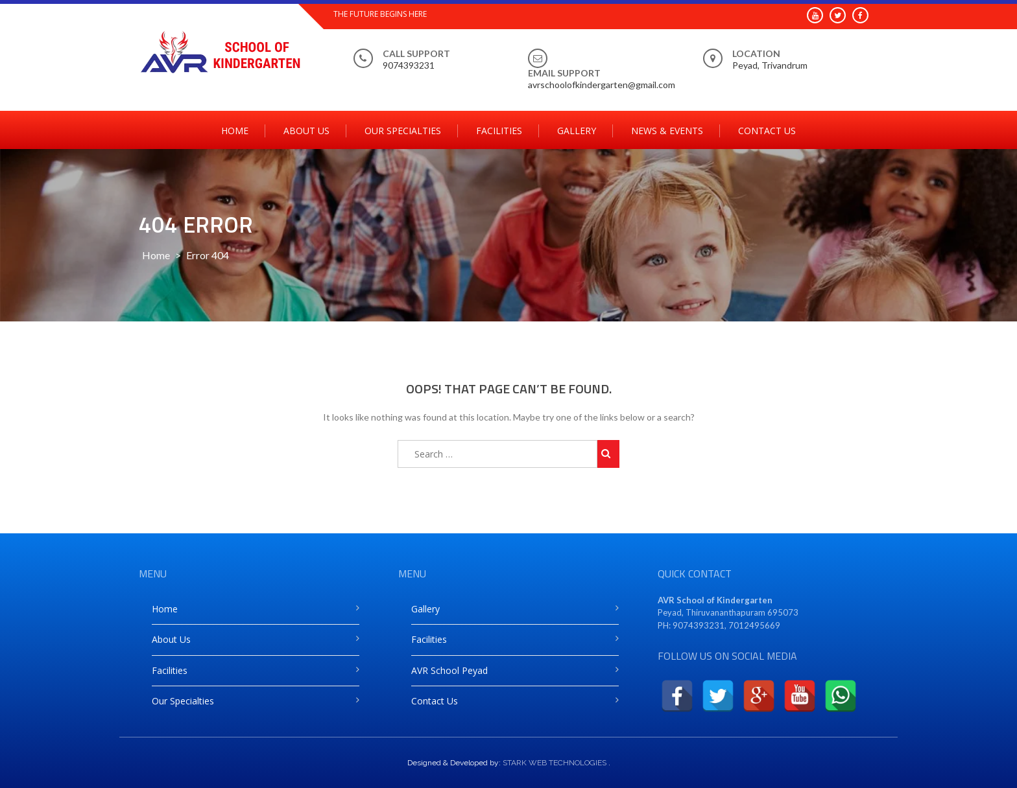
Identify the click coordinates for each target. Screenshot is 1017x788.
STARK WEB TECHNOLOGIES (554, 762)
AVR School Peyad (449, 670)
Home (234, 130)
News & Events (667, 130)
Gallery (576, 130)
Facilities (499, 130)
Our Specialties (403, 130)
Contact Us (767, 130)
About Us (306, 130)
